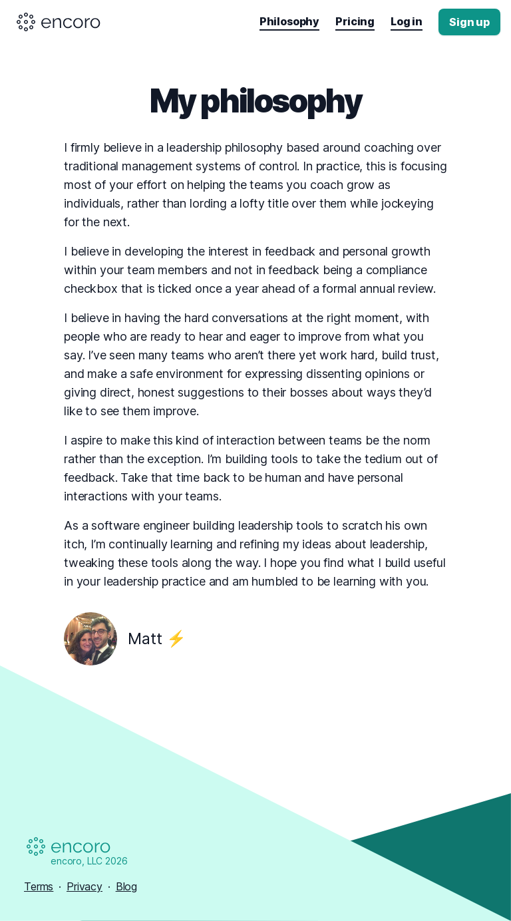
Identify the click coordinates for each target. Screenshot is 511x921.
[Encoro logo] (59, 22)
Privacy (84, 886)
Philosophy (289, 21)
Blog (126, 886)
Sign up (469, 22)
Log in (407, 21)
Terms (38, 886)
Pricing (355, 21)
